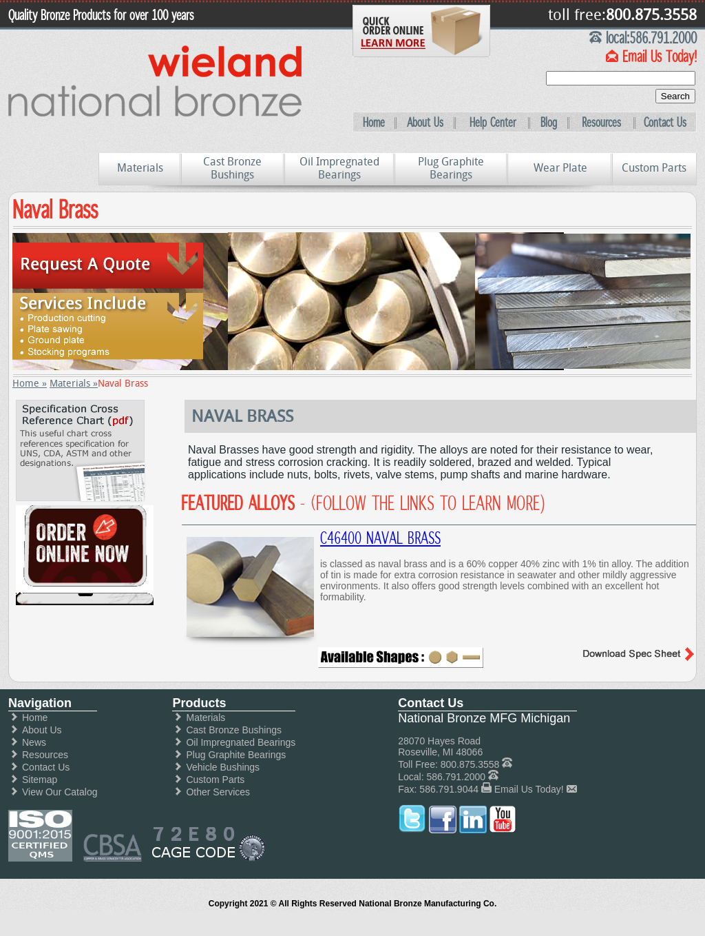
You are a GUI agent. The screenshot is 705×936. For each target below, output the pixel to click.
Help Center (493, 122)
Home (374, 122)
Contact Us (665, 122)
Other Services (218, 791)
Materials (140, 167)
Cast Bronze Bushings (232, 168)
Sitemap (39, 779)
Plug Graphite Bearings (451, 168)
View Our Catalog (59, 791)
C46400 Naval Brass (380, 538)
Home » (29, 383)
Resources (601, 122)
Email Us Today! (529, 789)
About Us (425, 122)
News (34, 742)
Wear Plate (560, 167)
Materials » (74, 383)
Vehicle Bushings (223, 767)
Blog (548, 122)
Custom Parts (654, 167)
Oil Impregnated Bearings (339, 168)
